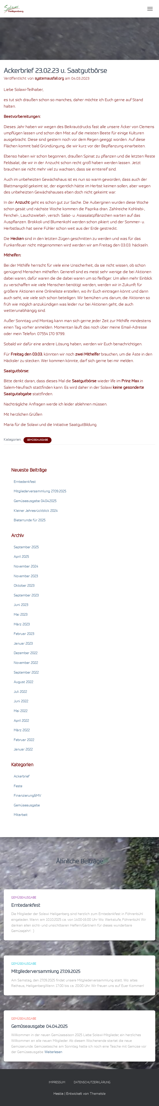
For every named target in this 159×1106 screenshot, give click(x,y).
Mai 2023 (21, 615)
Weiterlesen (53, 1052)
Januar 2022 (23, 749)
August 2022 (23, 682)
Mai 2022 (21, 711)
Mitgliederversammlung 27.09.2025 (40, 491)
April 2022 (21, 721)
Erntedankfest (25, 482)
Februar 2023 (24, 634)
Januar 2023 (23, 644)
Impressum (57, 1082)
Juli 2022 (20, 692)
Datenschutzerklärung (92, 1082)
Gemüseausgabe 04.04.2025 (35, 501)
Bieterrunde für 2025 (30, 520)
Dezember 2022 (26, 653)
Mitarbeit (21, 815)
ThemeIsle (98, 1094)
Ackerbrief (22, 776)
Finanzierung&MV (27, 796)
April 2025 (21, 557)
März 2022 (22, 730)
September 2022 (26, 673)
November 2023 (26, 576)
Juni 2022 (21, 701)
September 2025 (26, 547)
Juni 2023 (21, 605)
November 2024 (26, 566)
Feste (18, 786)
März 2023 (22, 624)
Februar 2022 (24, 740)
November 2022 (26, 663)
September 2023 (26, 595)
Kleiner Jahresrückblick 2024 (36, 511)
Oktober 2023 (24, 586)
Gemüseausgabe (37, 440)
